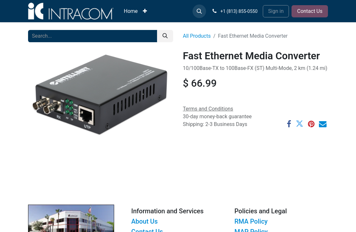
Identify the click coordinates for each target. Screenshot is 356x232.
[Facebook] (289, 124)
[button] (199, 11)
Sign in (276, 11)
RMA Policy (251, 221)
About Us (144, 221)
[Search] (165, 36)
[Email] (323, 124)
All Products (197, 36)
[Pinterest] (311, 124)
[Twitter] (299, 124)
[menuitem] (130, 11)
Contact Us (309, 11)
